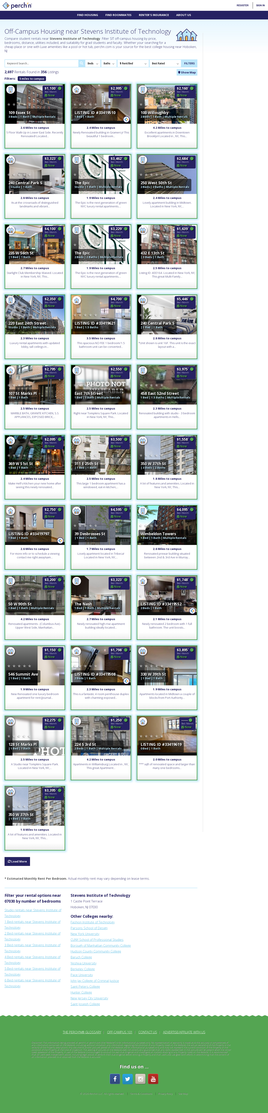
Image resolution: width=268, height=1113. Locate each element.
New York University (85, 934)
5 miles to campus (31, 78)
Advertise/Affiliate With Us (184, 1032)
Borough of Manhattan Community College (101, 945)
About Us (183, 15)
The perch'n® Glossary (82, 1032)
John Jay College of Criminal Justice (95, 980)
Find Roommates (118, 15)
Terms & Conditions (141, 1093)
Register (243, 5)
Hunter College (81, 992)
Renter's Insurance (154, 15)
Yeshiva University (84, 963)
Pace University (82, 975)
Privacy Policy (165, 1093)
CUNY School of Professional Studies (97, 939)
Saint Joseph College (85, 1004)
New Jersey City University (89, 998)
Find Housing (87, 15)
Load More (17, 861)
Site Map (183, 1093)
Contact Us (147, 1032)
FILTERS (189, 63)
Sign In (260, 5)
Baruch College (81, 957)
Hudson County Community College (96, 951)
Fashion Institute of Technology (93, 922)
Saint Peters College (85, 986)
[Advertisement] (235, 97)
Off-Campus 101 (119, 1032)
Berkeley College (83, 969)
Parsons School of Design (89, 928)
